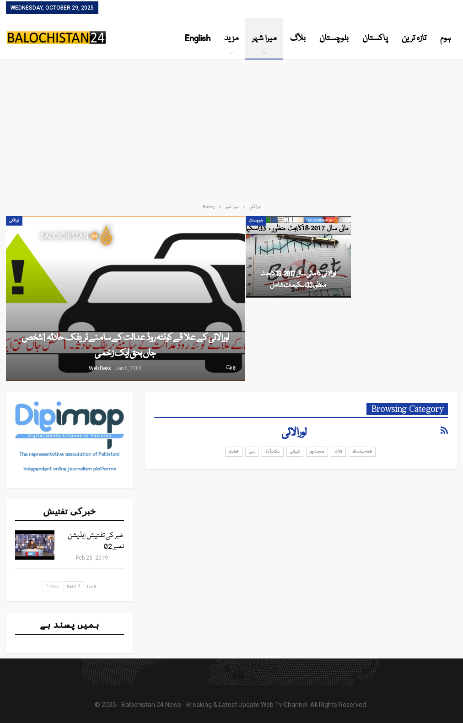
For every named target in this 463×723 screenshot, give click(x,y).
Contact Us (117, 8)
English (197, 38)
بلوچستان (334, 38)
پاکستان (375, 38)
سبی (252, 451)
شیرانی (295, 451)
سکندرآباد (272, 451)
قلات (338, 451)
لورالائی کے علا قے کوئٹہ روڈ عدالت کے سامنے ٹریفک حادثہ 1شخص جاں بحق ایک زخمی (125, 345)
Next (73, 586)
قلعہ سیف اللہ (362, 451)
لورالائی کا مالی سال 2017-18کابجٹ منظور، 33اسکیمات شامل (298, 280)
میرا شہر (264, 38)
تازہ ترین (414, 38)
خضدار (234, 451)
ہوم (445, 38)
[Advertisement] (231, 128)
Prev (52, 586)
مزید (231, 38)
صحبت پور (317, 451)
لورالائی (14, 220)
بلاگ (298, 38)
